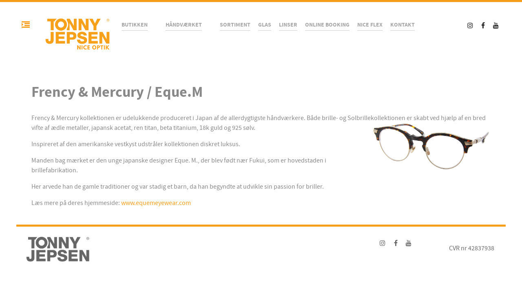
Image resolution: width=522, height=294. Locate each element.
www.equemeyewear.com (156, 203)
